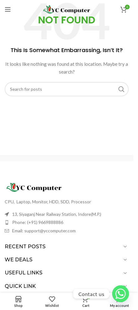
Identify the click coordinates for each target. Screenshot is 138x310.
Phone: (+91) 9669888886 (37, 222)
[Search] (67, 89)
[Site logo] (66, 9)
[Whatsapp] (120, 293)
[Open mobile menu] (8, 9)
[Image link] (39, 187)
